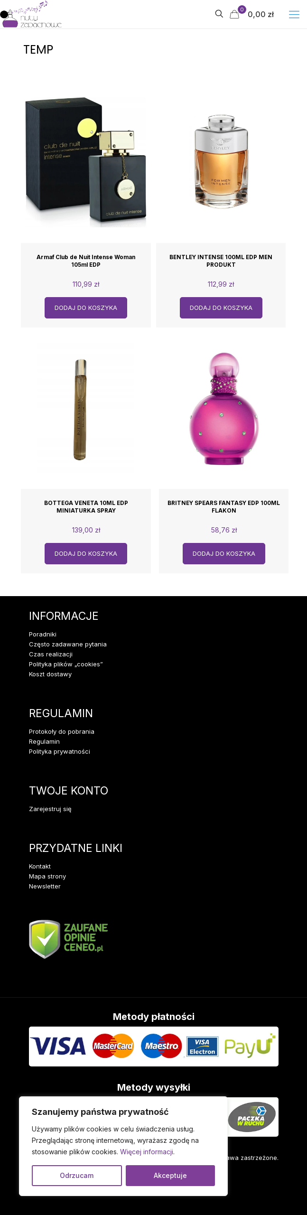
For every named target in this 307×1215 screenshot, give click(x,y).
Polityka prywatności (59, 751)
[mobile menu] (294, 14)
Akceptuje (170, 1175)
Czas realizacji (51, 654)
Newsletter (45, 886)
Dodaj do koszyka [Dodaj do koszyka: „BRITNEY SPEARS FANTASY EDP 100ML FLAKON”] (224, 553)
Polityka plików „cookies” (66, 664)
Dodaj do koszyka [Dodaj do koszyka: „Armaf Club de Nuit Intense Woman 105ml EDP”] (86, 307)
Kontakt (40, 866)
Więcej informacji (146, 1152)
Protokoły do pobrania (61, 731)
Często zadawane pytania (68, 644)
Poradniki (42, 634)
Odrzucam (76, 1175)
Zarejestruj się (50, 809)
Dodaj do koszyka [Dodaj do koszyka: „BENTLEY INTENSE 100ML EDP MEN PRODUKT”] (221, 307)
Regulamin (44, 741)
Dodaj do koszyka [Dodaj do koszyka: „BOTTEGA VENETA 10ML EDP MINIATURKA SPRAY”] (86, 553)
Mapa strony (47, 876)
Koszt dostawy (50, 674)
